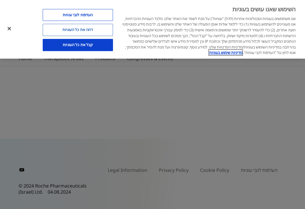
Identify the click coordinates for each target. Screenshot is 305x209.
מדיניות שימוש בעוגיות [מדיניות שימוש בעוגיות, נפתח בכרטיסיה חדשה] (225, 52)
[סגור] (9, 28)
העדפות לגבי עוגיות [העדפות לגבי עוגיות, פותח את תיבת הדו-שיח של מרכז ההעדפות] (78, 14)
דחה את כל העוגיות (77, 29)
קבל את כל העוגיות (78, 44)
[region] (152, 29)
